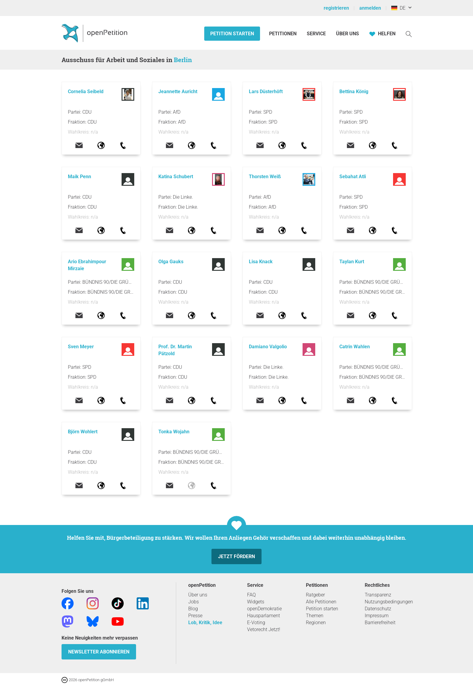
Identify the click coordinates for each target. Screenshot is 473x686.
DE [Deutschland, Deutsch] (398, 8)
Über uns (197, 595)
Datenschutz (378, 609)
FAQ (251, 595)
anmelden (370, 8)
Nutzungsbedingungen (389, 602)
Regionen (316, 622)
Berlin (183, 59)
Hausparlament (263, 615)
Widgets (255, 602)
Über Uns (347, 33)
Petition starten (232, 33)
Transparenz (378, 595)
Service (316, 33)
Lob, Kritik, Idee (205, 622)
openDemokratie (264, 609)
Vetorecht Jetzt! (263, 629)
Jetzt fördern (236, 556)
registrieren (336, 8)
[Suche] (409, 33)
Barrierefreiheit (380, 622)
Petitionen (283, 33)
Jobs (193, 602)
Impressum (377, 615)
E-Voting (256, 622)
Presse (195, 615)
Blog (193, 609)
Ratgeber (315, 595)
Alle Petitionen (321, 602)
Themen (314, 615)
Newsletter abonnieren (98, 652)
